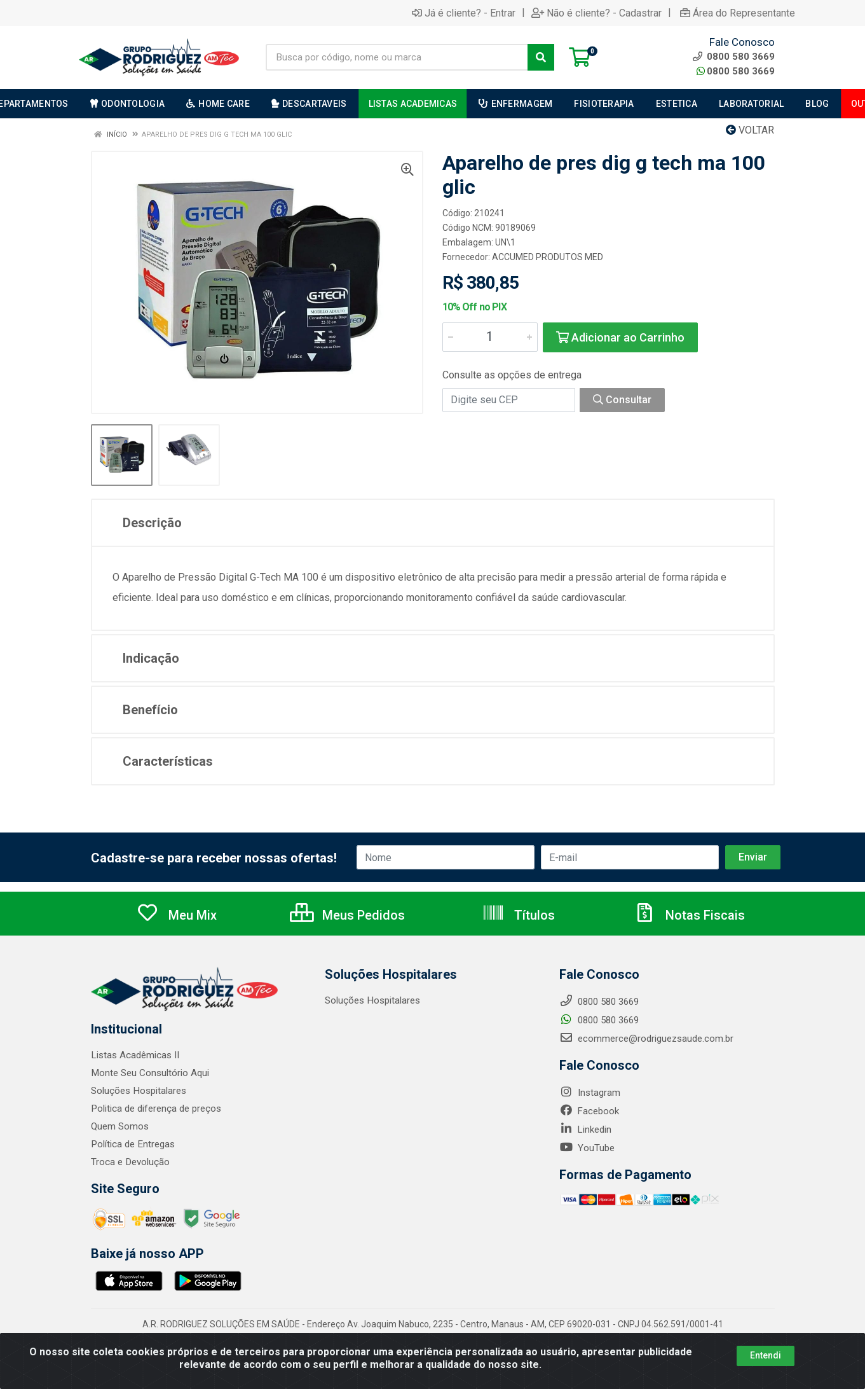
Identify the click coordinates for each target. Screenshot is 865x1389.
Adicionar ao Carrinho (620, 337)
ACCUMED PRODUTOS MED (547, 257)
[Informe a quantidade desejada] (490, 337)
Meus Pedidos (347, 915)
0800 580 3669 (736, 71)
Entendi (765, 1359)
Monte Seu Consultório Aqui (149, 1073)
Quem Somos (120, 1126)
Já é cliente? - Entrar (463, 13)
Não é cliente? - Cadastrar (596, 13)
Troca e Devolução (130, 1162)
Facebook (589, 1111)
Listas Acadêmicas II (135, 1055)
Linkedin (585, 1129)
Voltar (750, 130)
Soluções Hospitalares (138, 1090)
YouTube (587, 1148)
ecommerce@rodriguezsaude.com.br (646, 1038)
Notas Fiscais (689, 915)
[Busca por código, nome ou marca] (397, 57)
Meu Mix (176, 915)
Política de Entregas (132, 1144)
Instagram (589, 1092)
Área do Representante (737, 13)
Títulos (518, 915)
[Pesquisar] (541, 57)
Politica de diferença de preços (156, 1108)
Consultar (622, 400)
